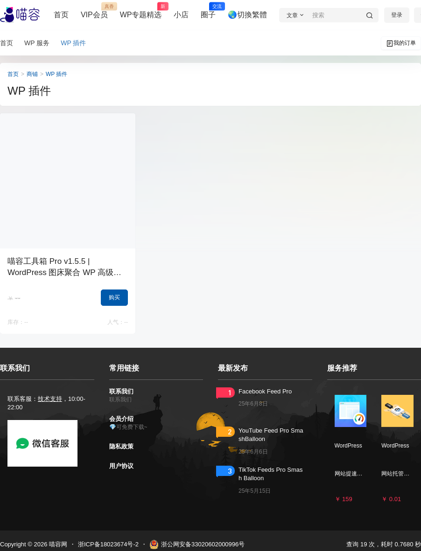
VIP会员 (94, 10)
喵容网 (57, 544)
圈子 (208, 10)
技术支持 (50, 398)
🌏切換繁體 (247, 15)
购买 (114, 297)
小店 (181, 15)
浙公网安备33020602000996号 (197, 544)
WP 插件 (56, 74)
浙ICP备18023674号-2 (108, 544)
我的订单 (401, 43)
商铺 (32, 74)
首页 (61, 15)
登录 (396, 15)
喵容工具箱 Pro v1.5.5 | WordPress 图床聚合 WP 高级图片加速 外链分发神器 (64, 272)
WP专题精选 (141, 10)
